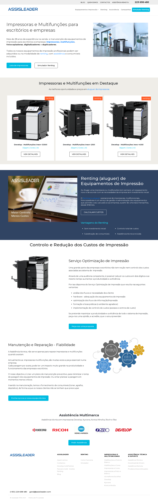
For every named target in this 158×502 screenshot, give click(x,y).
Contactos (105, 2)
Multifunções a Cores (112, 465)
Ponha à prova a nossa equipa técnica (28, 398)
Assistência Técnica (135, 460)
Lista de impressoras (18, 65)
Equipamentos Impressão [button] (86, 10)
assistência (59, 54)
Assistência (114, 10)
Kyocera (107, 482)
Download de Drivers (136, 463)
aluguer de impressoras (98, 89)
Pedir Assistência (79, 442)
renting (44, 54)
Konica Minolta (110, 485)
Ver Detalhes (31, 154)
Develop (107, 479)
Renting (103, 10)
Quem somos (62, 460)
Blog (83, 2)
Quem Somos (92, 2)
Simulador (85, 463)
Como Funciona (87, 460)
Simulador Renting (141, 10)
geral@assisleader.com (40, 492)
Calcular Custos (93, 212)
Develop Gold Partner (65, 466)
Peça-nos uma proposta (83, 326)
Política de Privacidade (36, 498)
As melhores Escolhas (112, 476)
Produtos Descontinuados (138, 469)
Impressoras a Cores (112, 468)
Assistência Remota (120, 2)
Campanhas (126, 10)
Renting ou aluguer (91, 198)
